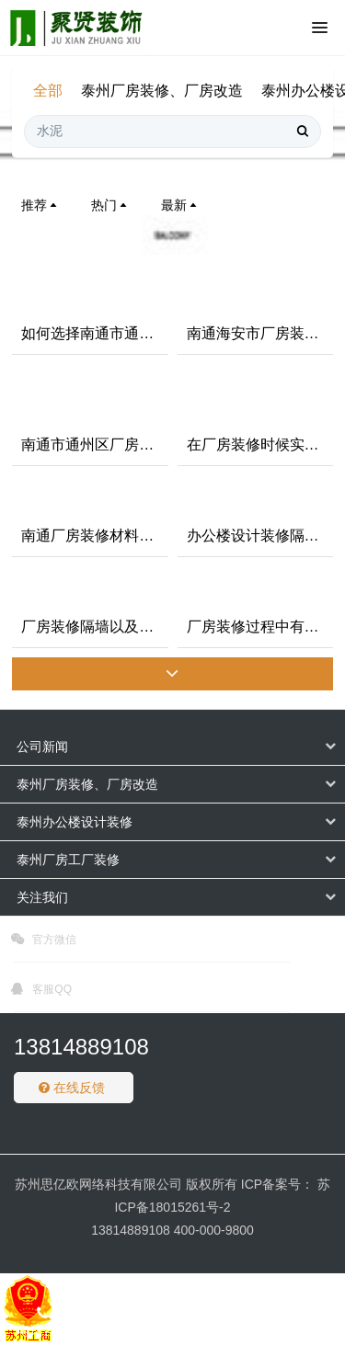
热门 (110, 205)
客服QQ (41, 992)
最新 (180, 205)
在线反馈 (72, 1087)
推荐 (40, 205)
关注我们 (42, 897)
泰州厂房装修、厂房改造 (162, 90)
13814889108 (81, 1046)
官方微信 (43, 942)
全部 (48, 90)
